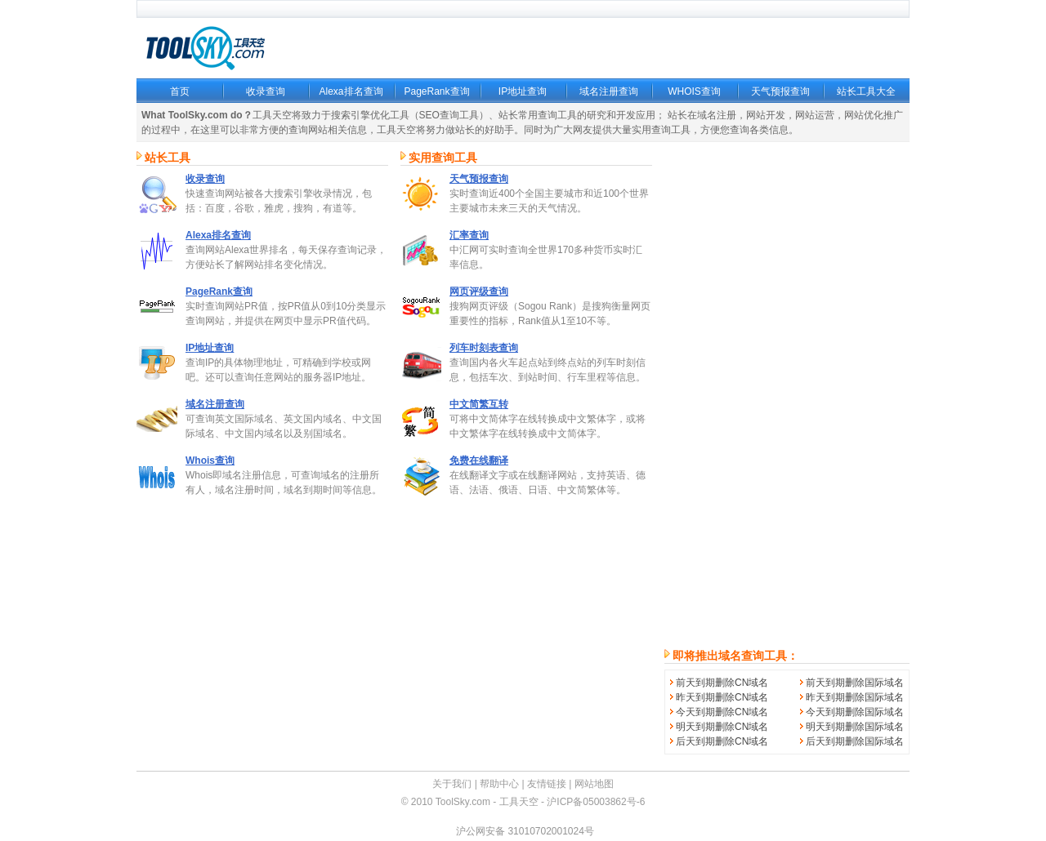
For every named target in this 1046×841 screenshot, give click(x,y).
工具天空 (519, 802)
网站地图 (594, 784)
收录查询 (265, 91)
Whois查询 (210, 460)
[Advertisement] (787, 395)
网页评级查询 (478, 291)
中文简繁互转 (478, 404)
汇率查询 (469, 235)
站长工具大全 (866, 91)
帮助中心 (499, 784)
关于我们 (452, 784)
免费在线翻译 (478, 460)
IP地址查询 (522, 91)
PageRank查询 (436, 91)
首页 (180, 91)
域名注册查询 (608, 91)
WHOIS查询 (694, 91)
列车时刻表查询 (483, 348)
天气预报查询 (780, 91)
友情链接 (546, 784)
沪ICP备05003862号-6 (596, 802)
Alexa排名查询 (350, 91)
